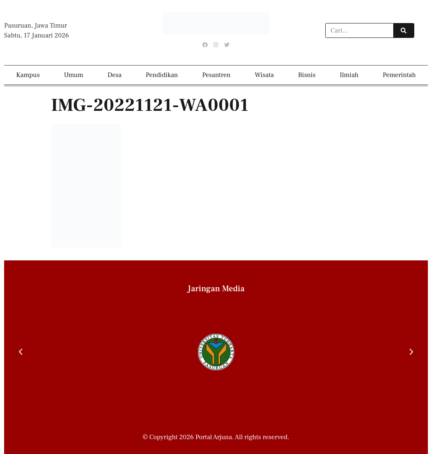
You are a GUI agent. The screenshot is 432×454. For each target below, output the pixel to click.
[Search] (403, 30)
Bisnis (307, 75)
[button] (20, 352)
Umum (73, 75)
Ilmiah (349, 75)
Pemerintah (399, 75)
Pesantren (216, 75)
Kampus (28, 75)
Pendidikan (162, 75)
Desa (115, 75)
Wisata (264, 75)
